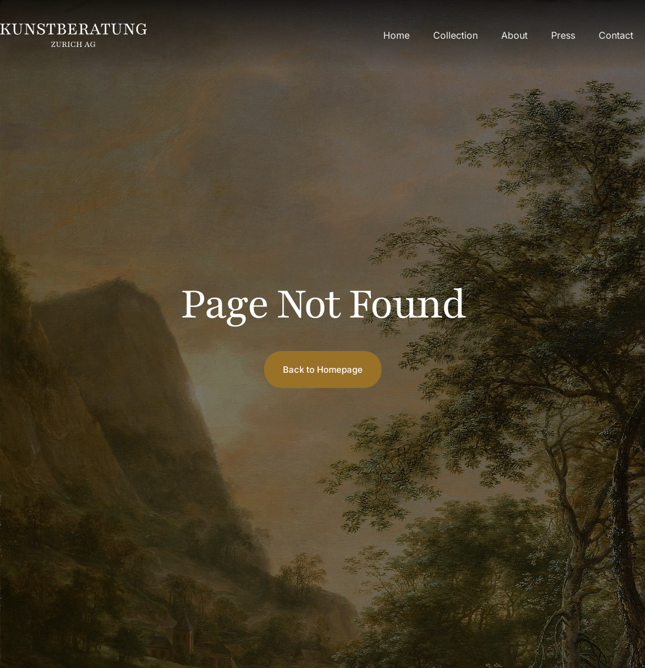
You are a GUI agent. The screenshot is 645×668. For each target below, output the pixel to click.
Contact (616, 35)
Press (563, 35)
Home (396, 35)
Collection (455, 35)
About (514, 35)
